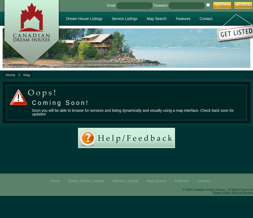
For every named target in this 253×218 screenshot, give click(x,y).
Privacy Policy (222, 192)
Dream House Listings (84, 19)
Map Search (157, 19)
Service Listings (125, 19)
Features (183, 19)
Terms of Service (242, 192)
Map (26, 75)
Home (10, 75)
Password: (160, 5)
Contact (206, 19)
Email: (111, 5)
